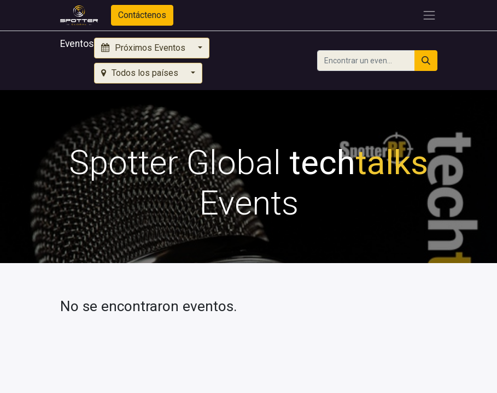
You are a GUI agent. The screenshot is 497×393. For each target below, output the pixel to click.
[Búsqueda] (425, 60)
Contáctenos (142, 15)
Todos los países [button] (140, 73)
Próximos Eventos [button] (144, 48)
